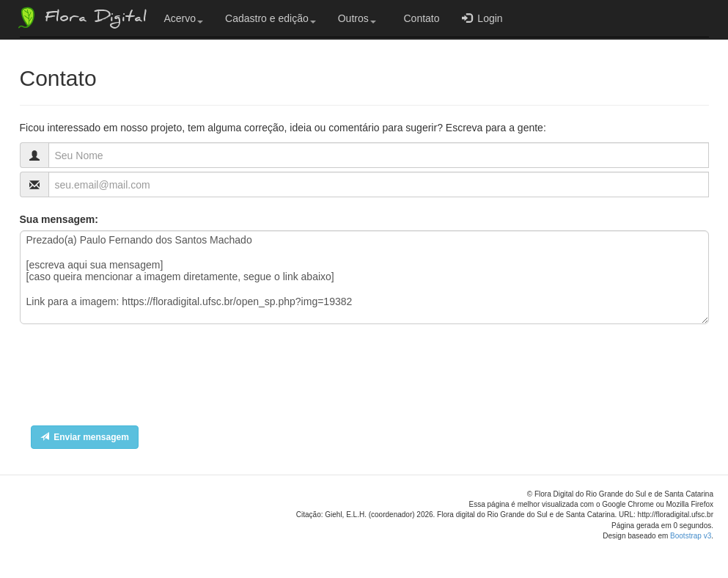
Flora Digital (81, 18)
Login (482, 18)
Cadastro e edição (270, 18)
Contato (419, 18)
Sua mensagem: (59, 219)
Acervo (184, 18)
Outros (357, 18)
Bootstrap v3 (690, 536)
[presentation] (131, 378)
